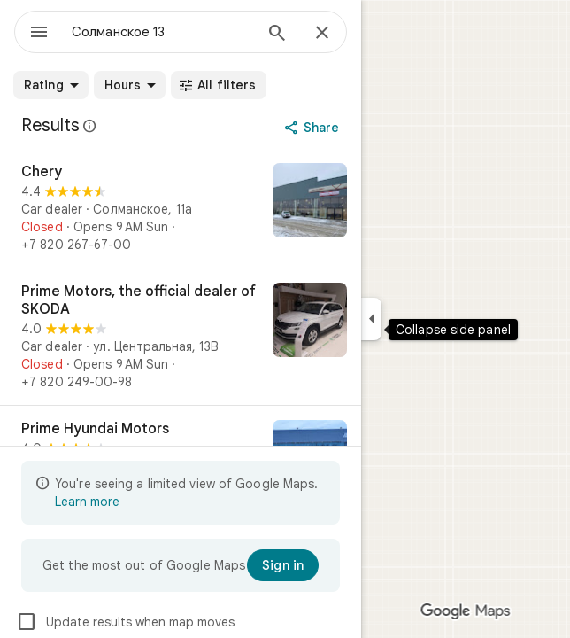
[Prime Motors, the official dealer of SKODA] (180, 336)
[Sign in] (283, 565)
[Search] (277, 35)
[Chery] (180, 208)
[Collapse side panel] (371, 319)
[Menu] (39, 34)
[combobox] (162, 32)
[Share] (313, 127)
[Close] (322, 34)
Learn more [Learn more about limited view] (87, 502)
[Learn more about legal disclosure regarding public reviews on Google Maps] (90, 126)
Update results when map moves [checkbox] (125, 622)
